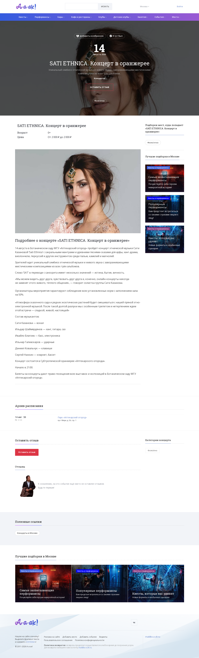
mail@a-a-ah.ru (85, 647)
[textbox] (81, 4)
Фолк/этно (99, 101)
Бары (61, 17)
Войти (180, 6)
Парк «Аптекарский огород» (72, 418)
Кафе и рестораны (81, 17)
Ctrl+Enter (30, 642)
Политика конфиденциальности (89, 640)
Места (176, 17)
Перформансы (43, 17)
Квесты (23, 17)
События (160, 17)
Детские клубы (122, 17)
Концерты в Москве (27, 534)
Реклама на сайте (52, 637)
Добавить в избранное (90, 35)
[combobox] (81, 6)
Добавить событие (88, 637)
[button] (138, 152)
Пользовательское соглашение (58, 640)
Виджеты (103, 637)
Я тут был (116, 35)
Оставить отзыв (99, 87)
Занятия (142, 17)
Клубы (103, 17)
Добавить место (69, 637)
